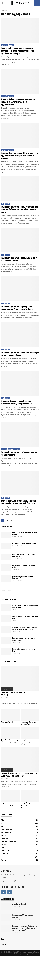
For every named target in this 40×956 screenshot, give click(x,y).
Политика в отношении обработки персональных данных (23, 953)
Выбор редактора (6, 829)
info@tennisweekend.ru (18, 881)
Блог (2, 826)
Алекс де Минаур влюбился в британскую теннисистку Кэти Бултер (30, 805)
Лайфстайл (4, 45)
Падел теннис (5, 850)
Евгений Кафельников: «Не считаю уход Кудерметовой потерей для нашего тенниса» (19, 155)
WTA (3, 204)
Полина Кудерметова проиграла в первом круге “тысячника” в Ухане (17, 308)
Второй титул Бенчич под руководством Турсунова (9, 804)
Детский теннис (6, 832)
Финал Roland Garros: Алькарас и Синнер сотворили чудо (10, 741)
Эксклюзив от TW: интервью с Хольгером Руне (22, 577)
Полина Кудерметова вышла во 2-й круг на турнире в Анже (19, 259)
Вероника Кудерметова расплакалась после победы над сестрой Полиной (18, 502)
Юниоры (3, 860)
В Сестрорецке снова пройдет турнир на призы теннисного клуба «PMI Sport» (24, 628)
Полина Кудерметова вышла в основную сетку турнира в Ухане (20, 354)
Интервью (4, 449)
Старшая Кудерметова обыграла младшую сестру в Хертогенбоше (16, 402)
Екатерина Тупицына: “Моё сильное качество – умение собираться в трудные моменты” (24, 928)
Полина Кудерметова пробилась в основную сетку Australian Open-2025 (19, 774)
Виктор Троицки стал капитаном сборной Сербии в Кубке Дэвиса (29, 742)
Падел (3, 847)
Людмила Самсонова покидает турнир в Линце (24, 650)
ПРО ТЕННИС (10, 96)
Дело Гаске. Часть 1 (7, 722)
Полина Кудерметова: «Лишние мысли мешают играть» (19, 453)
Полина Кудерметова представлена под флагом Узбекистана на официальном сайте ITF (19, 209)
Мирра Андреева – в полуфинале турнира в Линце (25, 617)
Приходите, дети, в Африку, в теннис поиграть (25, 533)
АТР (2, 823)
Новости (11, 45)
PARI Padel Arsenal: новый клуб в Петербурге (23, 555)
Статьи (18, 449)
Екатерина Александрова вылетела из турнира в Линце (23, 639)
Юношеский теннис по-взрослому (24, 543)
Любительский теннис (8, 841)
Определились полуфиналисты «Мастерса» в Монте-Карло (25, 606)
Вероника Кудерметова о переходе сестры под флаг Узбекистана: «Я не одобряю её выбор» (18, 50)
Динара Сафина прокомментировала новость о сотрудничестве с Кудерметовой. (18, 102)
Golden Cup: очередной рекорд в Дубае (23, 566)
